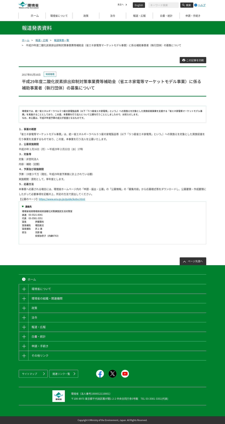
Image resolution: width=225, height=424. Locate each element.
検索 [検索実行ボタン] (188, 5)
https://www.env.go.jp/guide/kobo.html (62, 199)
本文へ (121, 5)
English (139, 5)
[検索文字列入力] (163, 5)
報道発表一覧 (61, 40)
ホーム (32, 15)
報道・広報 (41, 40)
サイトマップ (29, 374)
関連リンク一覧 (61, 374)
